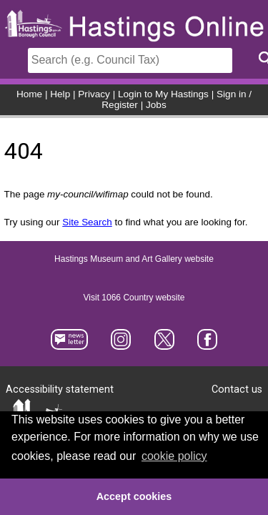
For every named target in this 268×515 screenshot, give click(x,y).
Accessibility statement (60, 389)
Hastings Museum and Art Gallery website (134, 259)
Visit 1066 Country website (134, 298)
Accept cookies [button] (134, 496)
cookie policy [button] (174, 456)
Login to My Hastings (163, 94)
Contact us (237, 389)
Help (60, 94)
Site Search (86, 222)
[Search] (130, 60)
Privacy (94, 94)
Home (29, 94)
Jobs (156, 104)
